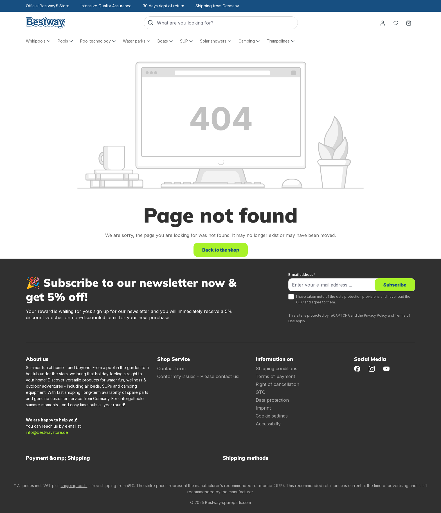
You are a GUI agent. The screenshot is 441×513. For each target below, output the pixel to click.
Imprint (263, 408)
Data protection (272, 400)
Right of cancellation (277, 384)
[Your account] (382, 23)
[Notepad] (395, 23)
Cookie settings (272, 416)
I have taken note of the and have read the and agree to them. (353, 299)
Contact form (171, 368)
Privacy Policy (375, 315)
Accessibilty (268, 424)
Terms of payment (275, 376)
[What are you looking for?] (227, 23)
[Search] (150, 23)
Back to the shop (220, 250)
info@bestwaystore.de (47, 432)
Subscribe (394, 285)
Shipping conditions (276, 368)
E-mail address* (301, 274)
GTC (300, 302)
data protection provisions (358, 296)
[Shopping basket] (408, 23)
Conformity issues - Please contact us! (198, 376)
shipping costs (74, 485)
